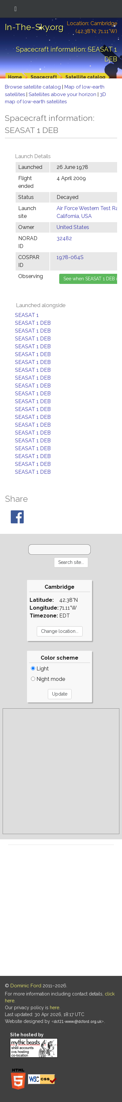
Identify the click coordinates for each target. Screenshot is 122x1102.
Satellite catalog (85, 77)
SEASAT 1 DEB (33, 323)
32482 (64, 238)
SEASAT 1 (27, 315)
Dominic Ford (25, 986)
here (54, 1007)
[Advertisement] (61, 771)
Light (40, 669)
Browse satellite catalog (33, 87)
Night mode (48, 679)
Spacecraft (44, 77)
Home (15, 77)
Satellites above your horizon (63, 94)
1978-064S (70, 257)
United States (73, 227)
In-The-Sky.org (34, 27)
